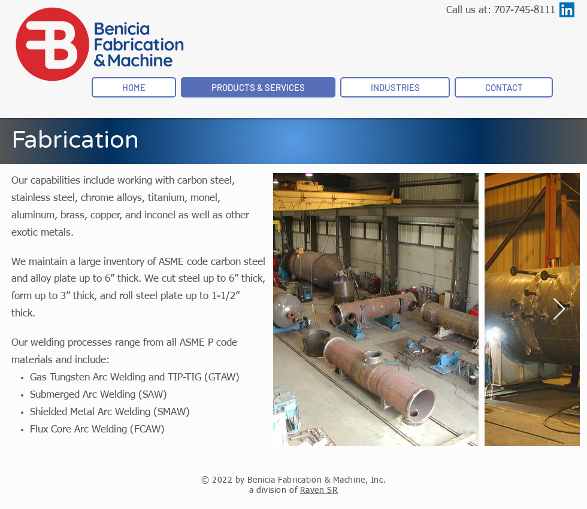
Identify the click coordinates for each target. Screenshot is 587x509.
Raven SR (319, 490)
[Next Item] (559, 309)
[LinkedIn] (566, 9)
